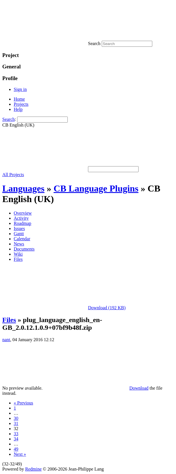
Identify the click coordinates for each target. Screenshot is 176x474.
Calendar (22, 238)
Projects (21, 104)
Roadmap (22, 223)
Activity (21, 218)
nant (6, 339)
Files (18, 259)
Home (19, 99)
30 (16, 418)
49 (16, 449)
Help (18, 109)
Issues (19, 228)
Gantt (19, 233)
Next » (20, 454)
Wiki (18, 254)
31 (16, 423)
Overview (23, 213)
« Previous (23, 402)
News (19, 243)
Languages (23, 188)
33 (16, 433)
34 (16, 438)
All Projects (13, 174)
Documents (24, 249)
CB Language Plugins (96, 188)
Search (8, 119)
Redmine (33, 469)
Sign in (20, 89)
